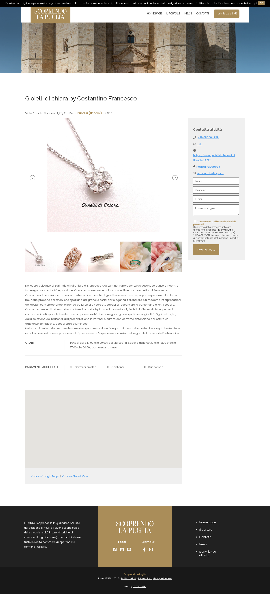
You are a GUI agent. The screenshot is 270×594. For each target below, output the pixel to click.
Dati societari (128, 578)
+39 (199, 144)
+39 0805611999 (208, 137)
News (188, 13)
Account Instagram (210, 173)
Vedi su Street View (75, 476)
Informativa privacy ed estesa (155, 578)
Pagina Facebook (208, 167)
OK (261, 3)
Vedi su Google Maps (45, 476)
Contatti (202, 13)
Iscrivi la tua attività (226, 13)
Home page (154, 13)
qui (255, 3)
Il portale (173, 13)
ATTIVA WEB (139, 586)
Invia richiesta (206, 249)
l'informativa (224, 229)
